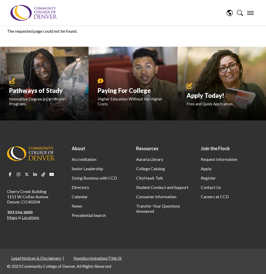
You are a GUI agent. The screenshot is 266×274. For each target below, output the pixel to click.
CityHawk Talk (149, 177)
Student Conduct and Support (162, 187)
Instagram (18, 174)
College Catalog (150, 168)
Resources (147, 148)
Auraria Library (149, 159)
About (78, 148)
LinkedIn (35, 174)
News (77, 205)
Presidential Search (89, 215)
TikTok (43, 174)
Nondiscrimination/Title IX (98, 258)
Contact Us (211, 187)
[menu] (250, 13)
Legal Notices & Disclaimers (36, 258)
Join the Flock (215, 148)
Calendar (80, 196)
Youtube (52, 174)
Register (208, 177)
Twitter (27, 174)
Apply (206, 168)
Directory (80, 187)
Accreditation (84, 159)
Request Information (219, 159)
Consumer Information (156, 196)
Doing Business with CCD (94, 177)
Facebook (10, 174)
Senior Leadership (87, 168)
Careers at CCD (215, 196)
